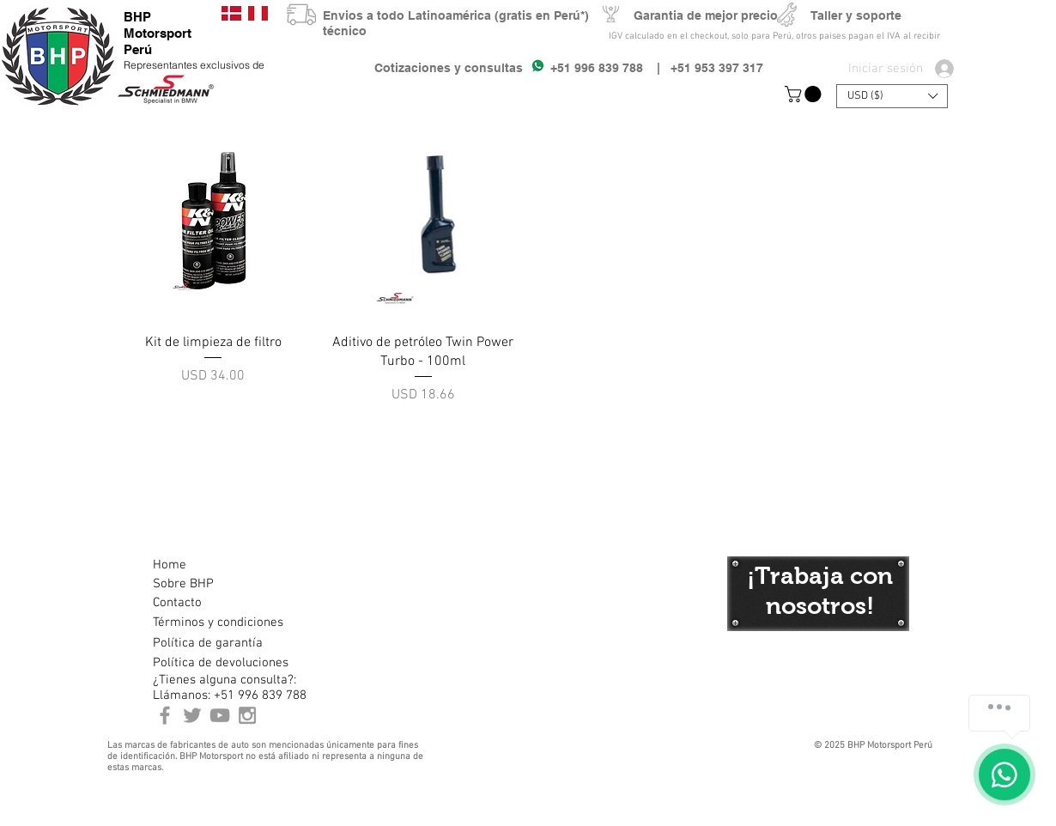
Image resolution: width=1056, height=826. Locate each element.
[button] (805, 94)
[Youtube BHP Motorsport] (220, 715)
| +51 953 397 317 (703, 68)
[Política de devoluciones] (220, 662)
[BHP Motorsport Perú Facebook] (165, 715)
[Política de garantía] (208, 643)
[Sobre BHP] (214, 583)
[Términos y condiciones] (217, 622)
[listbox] (892, 96)
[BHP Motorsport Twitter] (192, 715)
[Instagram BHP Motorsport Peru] (247, 715)
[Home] (214, 565)
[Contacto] (214, 602)
